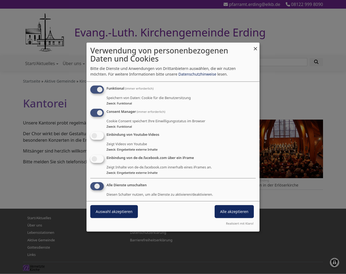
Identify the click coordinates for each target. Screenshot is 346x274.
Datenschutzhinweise (197, 74)
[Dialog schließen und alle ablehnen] (255, 45)
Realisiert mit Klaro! (240, 223)
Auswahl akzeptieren (114, 211)
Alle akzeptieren (234, 211)
